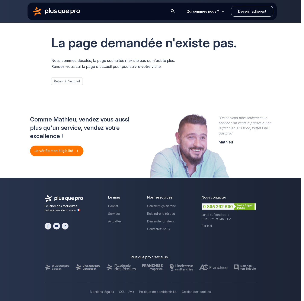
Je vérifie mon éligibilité (54, 151)
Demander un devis (161, 221)
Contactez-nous (158, 229)
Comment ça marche (161, 206)
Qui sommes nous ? (205, 11)
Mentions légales (102, 292)
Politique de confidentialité (158, 292)
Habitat (113, 206)
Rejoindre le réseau (161, 213)
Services (114, 213)
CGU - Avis (126, 292)
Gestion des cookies (196, 292)
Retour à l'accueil (67, 81)
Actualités (115, 221)
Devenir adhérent (252, 11)
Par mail (207, 226)
